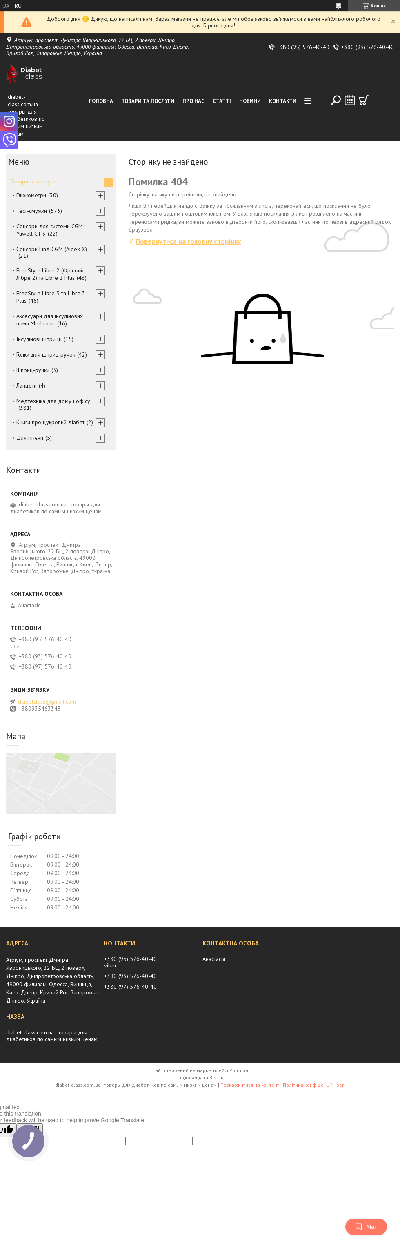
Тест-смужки (31, 210)
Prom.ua (238, 1070)
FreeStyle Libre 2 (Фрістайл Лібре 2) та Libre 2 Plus (50, 274)
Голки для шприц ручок (45, 354)
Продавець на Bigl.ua (200, 1077)
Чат (366, 1226)
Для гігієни (29, 437)
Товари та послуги (147, 101)
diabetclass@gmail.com (47, 701)
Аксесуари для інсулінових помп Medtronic (49, 319)
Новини (250, 101)
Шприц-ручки (32, 370)
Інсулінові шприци (39, 339)
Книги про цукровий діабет (50, 422)
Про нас (193, 101)
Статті (222, 101)
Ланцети (26, 385)
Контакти (282, 101)
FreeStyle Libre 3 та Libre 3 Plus (50, 297)
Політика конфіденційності (314, 1085)
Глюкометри (31, 195)
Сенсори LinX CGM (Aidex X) (51, 249)
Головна (101, 101)
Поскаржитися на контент (249, 1085)
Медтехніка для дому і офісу (53, 401)
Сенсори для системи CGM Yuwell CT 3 (49, 230)
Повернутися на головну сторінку (188, 241)
